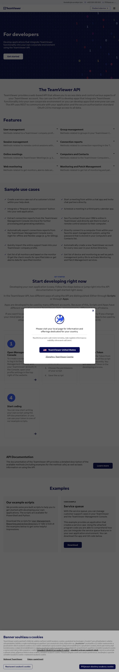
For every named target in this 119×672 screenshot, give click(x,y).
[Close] (93, 310)
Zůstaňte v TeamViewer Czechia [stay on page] (59, 357)
